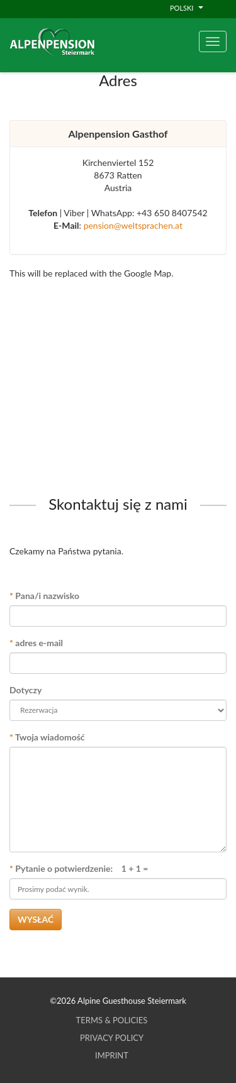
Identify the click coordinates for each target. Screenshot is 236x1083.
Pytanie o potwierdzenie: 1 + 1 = (78, 868)
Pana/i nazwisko (44, 595)
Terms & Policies (112, 1020)
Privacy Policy (111, 1038)
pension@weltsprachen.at (133, 225)
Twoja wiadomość (47, 737)
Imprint (111, 1055)
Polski (186, 8)
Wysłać (35, 919)
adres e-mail (36, 642)
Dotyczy (25, 689)
